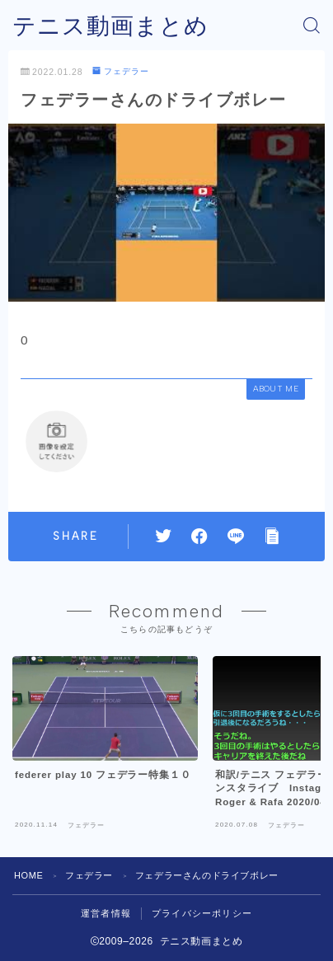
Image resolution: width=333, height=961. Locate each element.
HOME (28, 875)
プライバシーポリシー (202, 913)
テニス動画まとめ (110, 26)
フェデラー (120, 71)
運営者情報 (106, 913)
